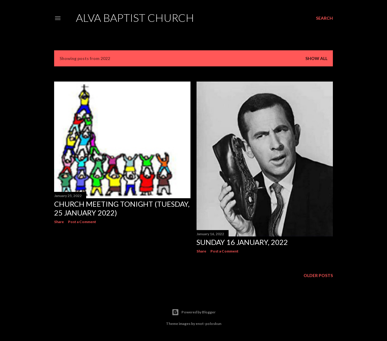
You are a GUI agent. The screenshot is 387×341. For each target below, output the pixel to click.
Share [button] (59, 221)
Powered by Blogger (194, 312)
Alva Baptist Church (135, 17)
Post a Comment (82, 221)
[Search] (324, 18)
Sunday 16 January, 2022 (242, 242)
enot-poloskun (208, 323)
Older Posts (318, 275)
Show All (316, 58)
